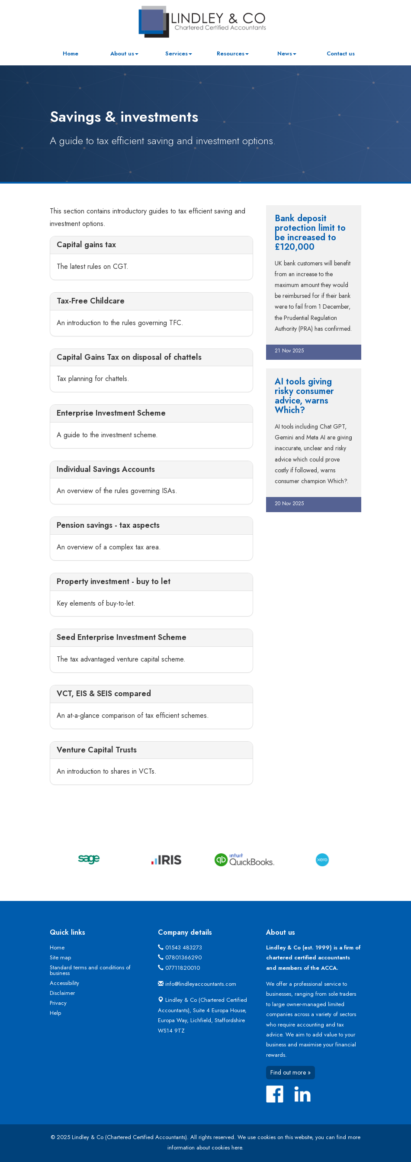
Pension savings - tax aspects (108, 525)
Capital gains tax (86, 244)
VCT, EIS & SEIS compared (104, 693)
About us (124, 53)
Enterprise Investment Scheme (111, 413)
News (286, 53)
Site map (60, 957)
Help (55, 1013)
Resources (233, 53)
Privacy (58, 1003)
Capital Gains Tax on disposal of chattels (129, 357)
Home (70, 53)
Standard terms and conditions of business (90, 970)
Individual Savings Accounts (106, 469)
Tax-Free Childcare (91, 301)
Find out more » (290, 1072)
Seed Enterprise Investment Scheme (121, 637)
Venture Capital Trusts (97, 749)
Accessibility (64, 983)
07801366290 (183, 957)
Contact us (341, 53)
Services (178, 53)
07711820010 (182, 968)
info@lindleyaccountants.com (200, 984)
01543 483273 (183, 947)
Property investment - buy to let (113, 581)
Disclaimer (62, 993)
